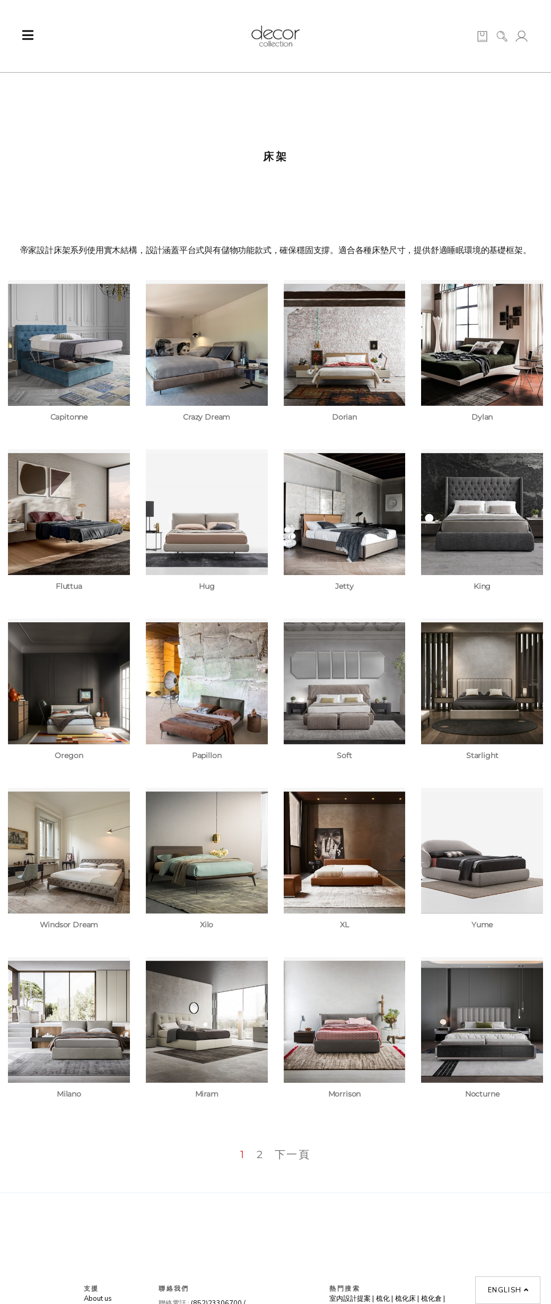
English (508, 1290)
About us (98, 1298)
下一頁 (293, 1154)
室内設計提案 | (351, 1298)
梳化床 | (407, 1298)
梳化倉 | (433, 1298)
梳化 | (384, 1298)
